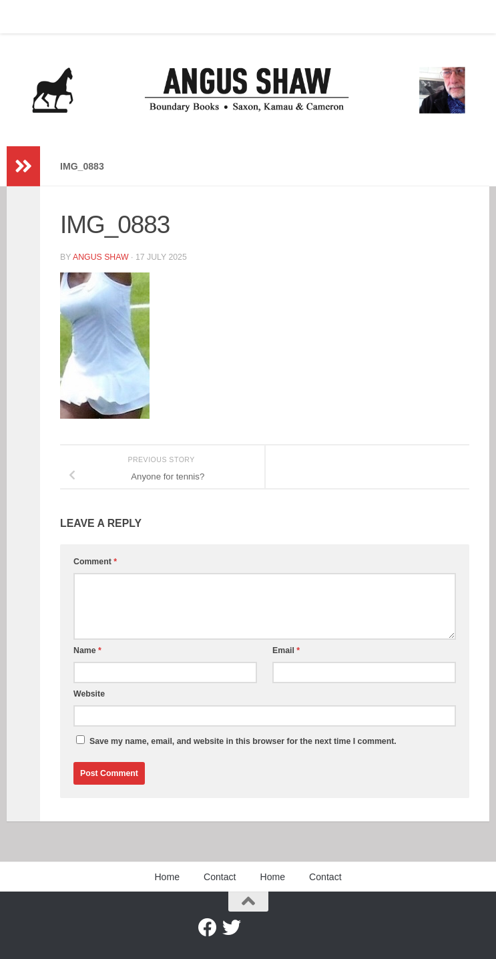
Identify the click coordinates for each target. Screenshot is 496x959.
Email (286, 650)
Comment (95, 561)
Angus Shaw (101, 257)
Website (89, 694)
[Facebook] (207, 927)
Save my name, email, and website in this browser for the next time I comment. (243, 741)
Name (87, 650)
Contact (76, 16)
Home (28, 16)
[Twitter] (231, 927)
